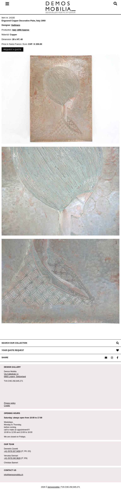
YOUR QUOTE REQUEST (13, 350)
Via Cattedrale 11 (11, 374)
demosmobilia (53, 487)
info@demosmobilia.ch (13, 475)
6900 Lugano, (10, 376)
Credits (7, 406)
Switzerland (21, 376)
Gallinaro (15, 25)
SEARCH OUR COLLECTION (14, 343)
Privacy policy (9, 403)
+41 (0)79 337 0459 (12, 451)
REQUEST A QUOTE (12, 49)
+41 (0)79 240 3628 (12, 458)
